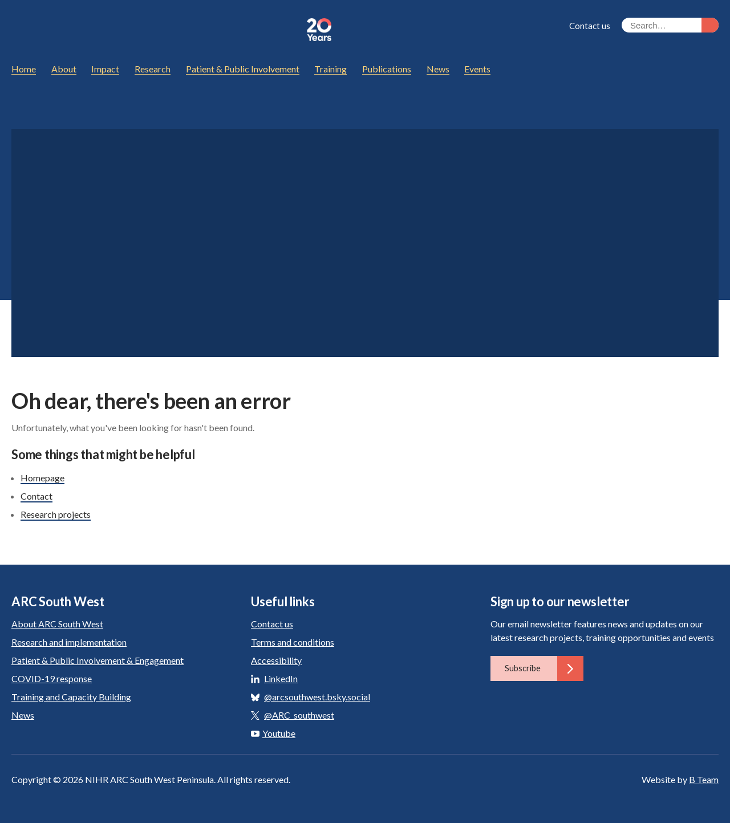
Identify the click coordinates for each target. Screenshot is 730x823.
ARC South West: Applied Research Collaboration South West (153, 29)
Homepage (42, 477)
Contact (36, 495)
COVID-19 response (51, 678)
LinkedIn (281, 678)
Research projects (56, 514)
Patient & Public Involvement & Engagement (97, 660)
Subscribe (544, 668)
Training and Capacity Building (71, 696)
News (22, 715)
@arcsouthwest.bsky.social (317, 696)
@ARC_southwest (299, 715)
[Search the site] (670, 25)
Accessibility (276, 660)
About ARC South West (57, 623)
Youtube (273, 733)
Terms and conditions (292, 641)
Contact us (589, 26)
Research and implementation (69, 641)
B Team (704, 779)
